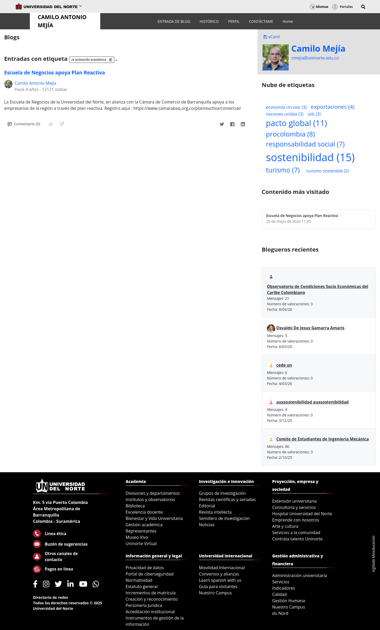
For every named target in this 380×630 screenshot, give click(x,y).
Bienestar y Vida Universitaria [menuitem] (154, 518)
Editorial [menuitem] (207, 506)
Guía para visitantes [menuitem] (218, 586)
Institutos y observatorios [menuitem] (150, 499)
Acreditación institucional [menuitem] (150, 612)
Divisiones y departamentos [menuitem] (153, 493)
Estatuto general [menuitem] (142, 586)
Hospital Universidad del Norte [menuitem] (302, 514)
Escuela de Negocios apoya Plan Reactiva (54, 72)
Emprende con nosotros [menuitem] (295, 520)
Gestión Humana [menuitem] (288, 601)
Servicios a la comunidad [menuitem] (296, 532)
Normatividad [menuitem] (139, 580)
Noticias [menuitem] (207, 525)
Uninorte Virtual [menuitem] (141, 543)
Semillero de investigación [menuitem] (224, 518)
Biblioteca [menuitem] (135, 506)
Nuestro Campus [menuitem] (215, 593)
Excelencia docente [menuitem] (144, 512)
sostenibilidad (310, 157)
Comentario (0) (24, 123)
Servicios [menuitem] (280, 582)
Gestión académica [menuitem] (144, 525)
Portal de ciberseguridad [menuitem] (150, 574)
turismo (283, 170)
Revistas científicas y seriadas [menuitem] (227, 499)
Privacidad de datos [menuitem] (145, 568)
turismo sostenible (327, 171)
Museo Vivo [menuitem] (137, 537)
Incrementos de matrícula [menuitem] (151, 593)
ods (314, 114)
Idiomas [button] (319, 6)
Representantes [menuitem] (141, 531)
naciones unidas (284, 114)
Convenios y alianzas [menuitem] (219, 574)
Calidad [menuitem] (279, 594)
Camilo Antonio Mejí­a (35, 83)
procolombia (290, 134)
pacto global (296, 123)
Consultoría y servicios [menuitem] (294, 507)
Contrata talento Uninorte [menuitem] (297, 539)
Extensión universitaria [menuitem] (294, 501)
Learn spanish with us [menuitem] (220, 580)
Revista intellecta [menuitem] (215, 512)
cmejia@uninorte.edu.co (315, 58)
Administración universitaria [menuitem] (299, 575)
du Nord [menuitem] (280, 613)
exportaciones (333, 106)
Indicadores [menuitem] (283, 588)
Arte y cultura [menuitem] (285, 526)
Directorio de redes (50, 597)
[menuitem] (173, 21)
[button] (363, 7)
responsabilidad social (305, 144)
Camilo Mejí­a (318, 48)
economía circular (286, 107)
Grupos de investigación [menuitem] (222, 493)
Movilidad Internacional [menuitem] (222, 568)
